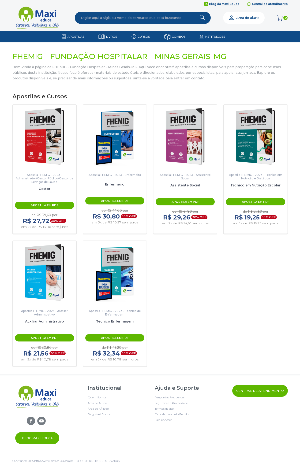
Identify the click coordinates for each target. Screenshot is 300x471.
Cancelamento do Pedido (171, 414)
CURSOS (144, 36)
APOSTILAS (76, 36)
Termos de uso (164, 408)
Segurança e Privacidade (171, 403)
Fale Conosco (163, 420)
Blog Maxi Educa (37, 438)
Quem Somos (97, 397)
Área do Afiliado (98, 408)
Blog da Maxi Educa (224, 4)
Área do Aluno (97, 403)
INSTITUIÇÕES (215, 36)
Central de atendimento (270, 4)
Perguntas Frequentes (169, 397)
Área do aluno (244, 18)
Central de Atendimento (260, 391)
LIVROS (111, 36)
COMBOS (178, 36)
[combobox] (131, 17)
